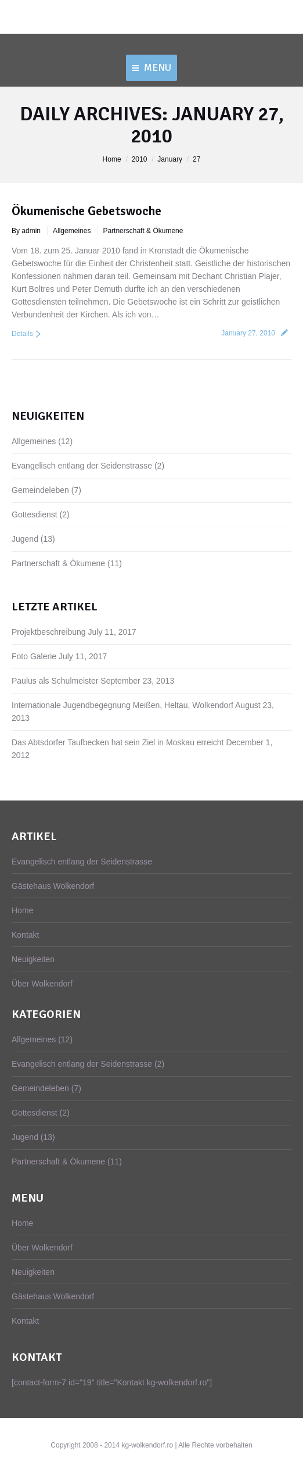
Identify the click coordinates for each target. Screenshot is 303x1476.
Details (22, 334)
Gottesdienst (34, 514)
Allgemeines (72, 231)
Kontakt (25, 934)
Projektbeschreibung (49, 632)
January (169, 159)
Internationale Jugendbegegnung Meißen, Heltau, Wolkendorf (122, 705)
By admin (26, 231)
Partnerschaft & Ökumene (143, 231)
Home (112, 159)
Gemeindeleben (40, 490)
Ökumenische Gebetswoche (86, 211)
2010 (139, 159)
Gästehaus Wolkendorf (53, 886)
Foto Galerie (34, 656)
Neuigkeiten (33, 959)
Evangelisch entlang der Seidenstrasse (82, 465)
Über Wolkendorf (42, 983)
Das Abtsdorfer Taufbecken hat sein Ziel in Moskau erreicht (117, 742)
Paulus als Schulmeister (55, 680)
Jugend (25, 539)
